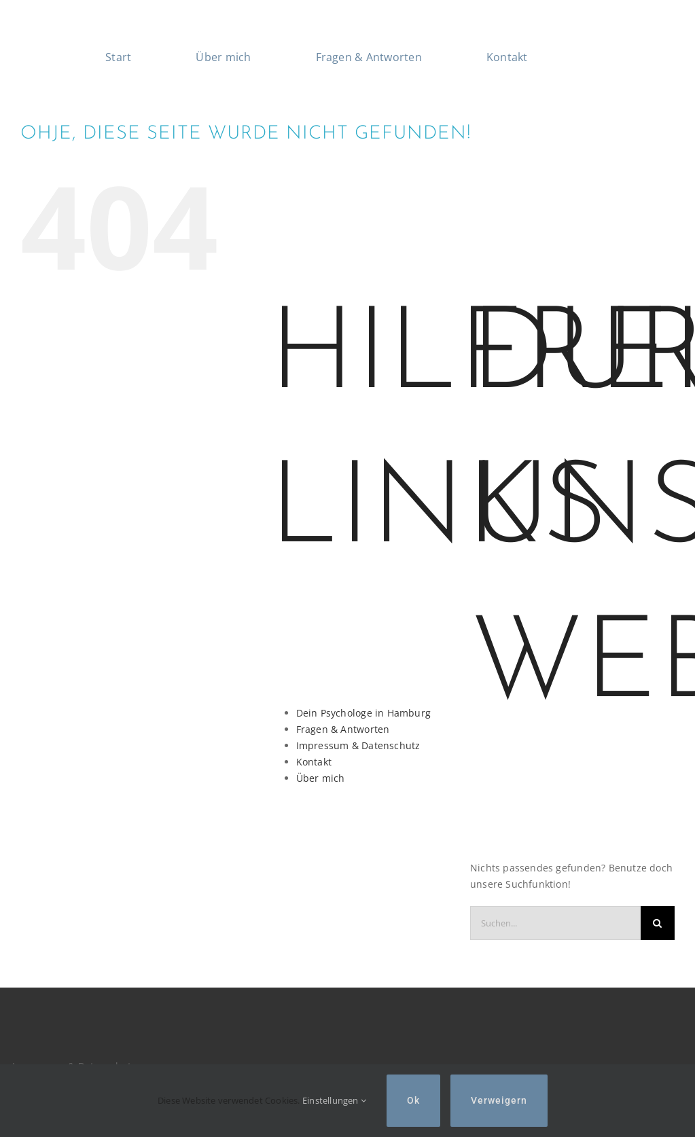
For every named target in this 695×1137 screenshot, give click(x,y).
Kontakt (314, 761)
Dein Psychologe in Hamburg (363, 712)
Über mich (320, 778)
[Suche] (658, 923)
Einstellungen (334, 1100)
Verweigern (499, 1100)
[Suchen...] (555, 923)
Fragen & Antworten (343, 729)
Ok (413, 1100)
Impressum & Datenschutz (358, 745)
